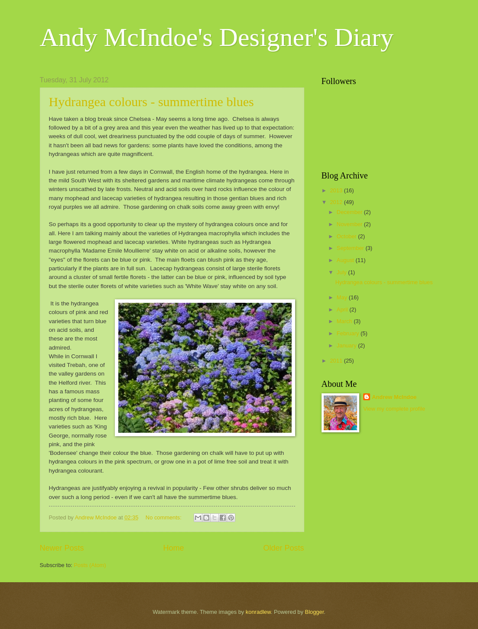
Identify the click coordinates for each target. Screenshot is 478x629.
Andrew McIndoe (394, 397)
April (343, 309)
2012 (337, 202)
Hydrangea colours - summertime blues (151, 101)
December (350, 212)
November (350, 224)
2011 (337, 360)
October (347, 236)
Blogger (314, 612)
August (346, 260)
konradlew (258, 612)
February (349, 333)
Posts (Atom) (90, 565)
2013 (337, 190)
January (347, 345)
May (343, 297)
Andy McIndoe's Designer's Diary (216, 37)
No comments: (164, 517)
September (351, 248)
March (345, 321)
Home (173, 548)
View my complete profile (394, 408)
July (342, 272)
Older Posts (283, 548)
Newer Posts (62, 548)
